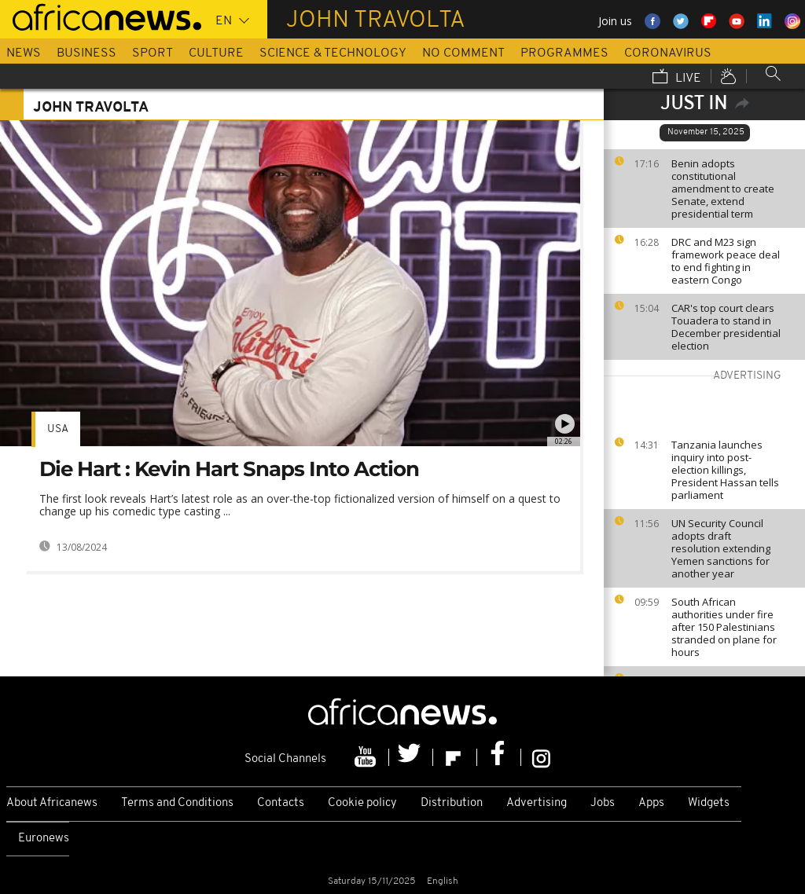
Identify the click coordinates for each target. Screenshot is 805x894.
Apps (651, 803)
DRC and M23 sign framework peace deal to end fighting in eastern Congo (725, 261)
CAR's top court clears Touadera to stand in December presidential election (726, 327)
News (23, 53)
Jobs (602, 803)
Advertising (536, 803)
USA (57, 429)
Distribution (452, 803)
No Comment (463, 53)
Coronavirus (667, 53)
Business (86, 53)
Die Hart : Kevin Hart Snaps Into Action (229, 469)
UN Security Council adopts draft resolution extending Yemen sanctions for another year (720, 548)
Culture (216, 53)
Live (676, 78)
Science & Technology (332, 53)
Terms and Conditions (177, 803)
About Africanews (51, 803)
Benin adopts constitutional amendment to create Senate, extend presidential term (722, 188)
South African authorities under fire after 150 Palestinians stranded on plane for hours (724, 626)
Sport (152, 53)
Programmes (564, 53)
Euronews (43, 839)
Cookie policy (362, 803)
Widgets (709, 803)
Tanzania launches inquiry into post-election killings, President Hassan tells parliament (725, 469)
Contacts (280, 803)
